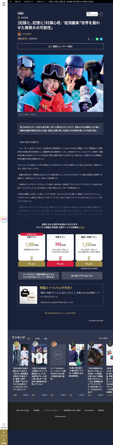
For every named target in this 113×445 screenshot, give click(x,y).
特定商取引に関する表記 (72, 410)
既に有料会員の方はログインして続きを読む (60, 313)
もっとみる (103, 338)
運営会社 (101, 410)
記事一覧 (17, 1)
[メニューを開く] (4, 4)
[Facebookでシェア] (93, 39)
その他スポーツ (29, 1)
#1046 (20, 13)
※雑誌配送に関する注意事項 (89, 268)
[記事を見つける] (4, 425)
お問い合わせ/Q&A (22, 410)
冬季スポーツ (41, 1)
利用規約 (36, 410)
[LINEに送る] (97, 39)
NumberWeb (89, 410)
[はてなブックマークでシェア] (101, 39)
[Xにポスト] (88, 39)
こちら (82, 227)
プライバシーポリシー (51, 410)
